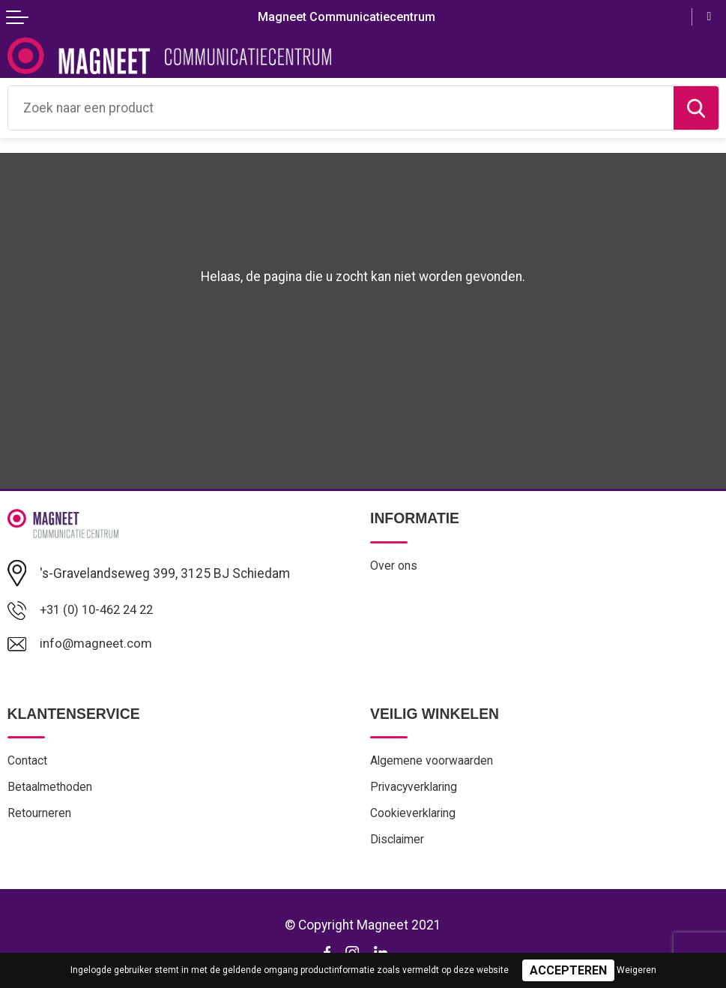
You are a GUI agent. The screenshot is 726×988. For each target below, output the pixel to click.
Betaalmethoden (50, 790)
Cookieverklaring (414, 817)
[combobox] (341, 108)
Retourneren (39, 817)
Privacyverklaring (415, 790)
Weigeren (636, 970)
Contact (27, 763)
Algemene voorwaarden (432, 763)
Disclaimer (399, 844)
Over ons (393, 565)
